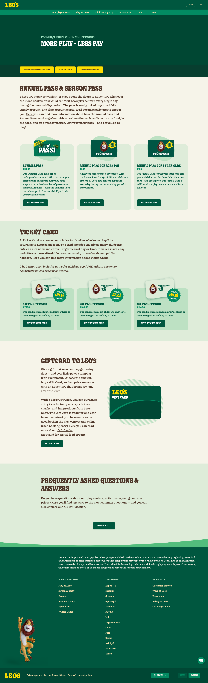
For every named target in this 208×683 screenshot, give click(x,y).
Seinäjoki (110, 643)
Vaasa (108, 654)
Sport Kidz (64, 607)
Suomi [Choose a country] (160, 675)
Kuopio (109, 612)
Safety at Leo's (160, 601)
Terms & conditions (55, 675)
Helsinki (109, 591)
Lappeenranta (113, 622)
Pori (107, 633)
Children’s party (104, 12)
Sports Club (125, 12)
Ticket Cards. (100, 258)
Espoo (108, 586)
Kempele (110, 607)
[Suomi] (182, 675)
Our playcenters (61, 12)
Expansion (158, 596)
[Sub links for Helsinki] (118, 591)
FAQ (153, 12)
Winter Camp (65, 612)
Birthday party (66, 591)
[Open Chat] (201, 660)
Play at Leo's (65, 586)
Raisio (108, 638)
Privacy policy (34, 675)
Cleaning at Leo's (161, 607)
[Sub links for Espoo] (115, 585)
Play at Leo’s (82, 12)
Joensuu (110, 596)
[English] (194, 675)
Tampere (110, 649)
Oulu (108, 628)
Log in (190, 5)
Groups (62, 596)
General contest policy (80, 675)
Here (29, 114)
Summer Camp (66, 601)
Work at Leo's (159, 591)
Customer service (162, 586)
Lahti (108, 617)
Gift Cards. (65, 430)
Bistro (141, 12)
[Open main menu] (201, 5)
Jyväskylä (110, 601)
